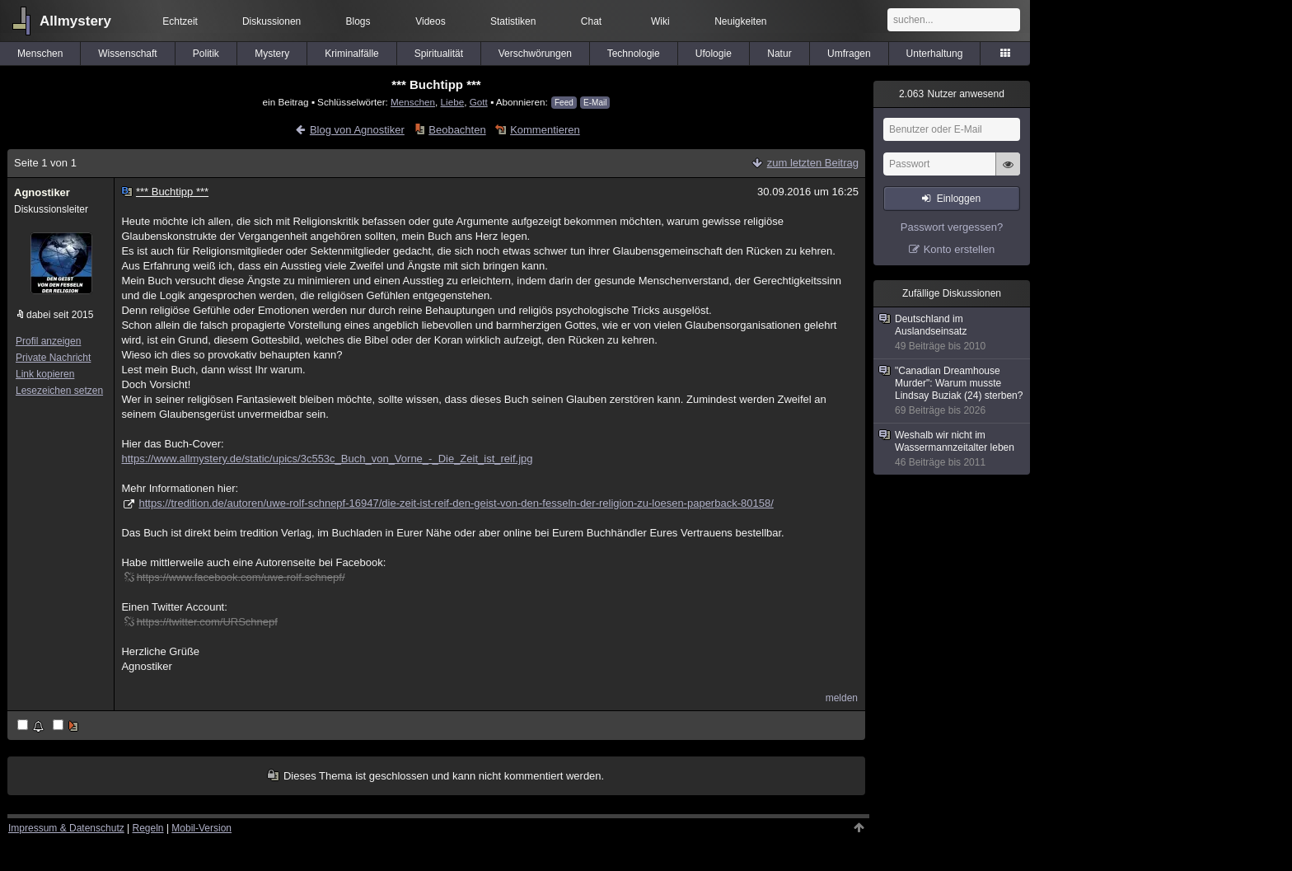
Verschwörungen (535, 53)
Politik (206, 53)
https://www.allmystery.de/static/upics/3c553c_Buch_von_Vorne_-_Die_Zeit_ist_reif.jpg (326, 458)
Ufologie (713, 53)
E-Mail (594, 102)
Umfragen (849, 53)
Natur (779, 53)
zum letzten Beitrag (813, 163)
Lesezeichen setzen (59, 390)
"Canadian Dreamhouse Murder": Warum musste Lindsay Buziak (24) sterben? (952, 391)
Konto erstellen (959, 249)
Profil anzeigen (48, 341)
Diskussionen (271, 21)
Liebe (453, 101)
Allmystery (75, 21)
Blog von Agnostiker (357, 130)
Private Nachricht (53, 357)
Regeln (148, 828)
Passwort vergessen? (952, 227)
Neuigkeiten (740, 21)
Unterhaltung (934, 53)
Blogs (358, 21)
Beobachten (456, 130)
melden (842, 698)
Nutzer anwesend (951, 94)
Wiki (660, 21)
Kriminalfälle (351, 53)
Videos (430, 21)
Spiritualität (438, 53)
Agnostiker (42, 192)
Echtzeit (180, 21)
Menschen (40, 53)
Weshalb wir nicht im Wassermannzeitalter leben (952, 449)
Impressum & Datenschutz (66, 828)
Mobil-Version (201, 828)
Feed (564, 102)
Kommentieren (545, 130)
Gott (479, 101)
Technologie (633, 53)
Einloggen (959, 198)
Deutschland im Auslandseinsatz (952, 333)
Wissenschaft (127, 53)
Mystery (272, 53)
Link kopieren (45, 374)
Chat (591, 21)
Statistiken (513, 21)
